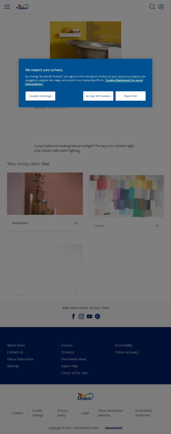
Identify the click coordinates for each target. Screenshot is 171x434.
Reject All (130, 96)
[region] (85, 83)
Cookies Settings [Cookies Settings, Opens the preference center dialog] (40, 96)
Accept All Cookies (98, 96)
